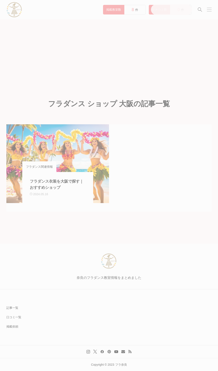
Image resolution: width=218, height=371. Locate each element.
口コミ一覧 (13, 317)
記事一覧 (12, 307)
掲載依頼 (12, 326)
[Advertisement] (109, 51)
